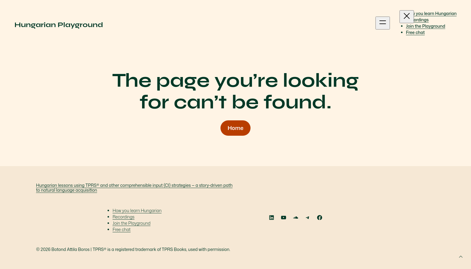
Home (236, 128)
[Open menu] (382, 23)
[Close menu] (407, 16)
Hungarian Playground (58, 24)
